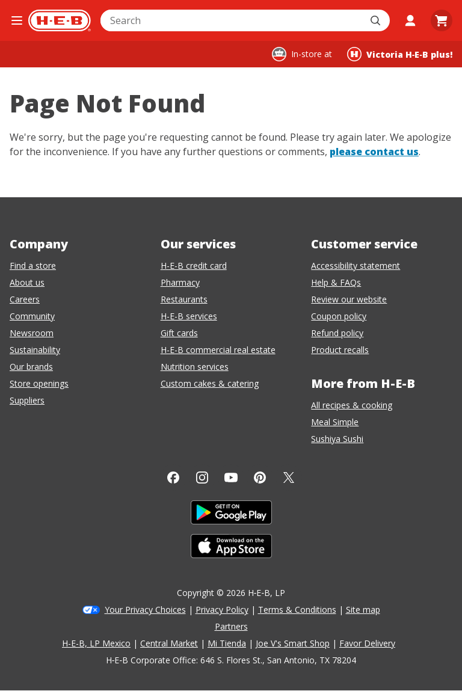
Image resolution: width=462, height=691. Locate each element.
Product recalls (340, 349)
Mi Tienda (227, 643)
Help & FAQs (336, 282)
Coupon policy (338, 316)
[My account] (410, 20)
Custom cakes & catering (210, 383)
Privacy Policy (222, 609)
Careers (25, 299)
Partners (231, 626)
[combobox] (231, 20)
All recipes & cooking (351, 405)
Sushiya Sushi (337, 438)
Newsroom (32, 333)
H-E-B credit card (194, 265)
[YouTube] (231, 477)
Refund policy (337, 333)
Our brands (31, 366)
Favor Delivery (367, 643)
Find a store (33, 265)
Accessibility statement (355, 265)
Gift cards (179, 333)
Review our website (349, 299)
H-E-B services (189, 316)
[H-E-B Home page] (59, 20)
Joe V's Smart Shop (293, 643)
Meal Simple (335, 422)
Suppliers (27, 400)
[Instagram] (202, 477)
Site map (363, 609)
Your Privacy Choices (145, 609)
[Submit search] (376, 20)
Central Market (169, 643)
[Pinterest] (260, 477)
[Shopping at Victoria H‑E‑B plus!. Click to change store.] (399, 54)
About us (27, 282)
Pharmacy (180, 282)
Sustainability (35, 349)
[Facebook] (173, 477)
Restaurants (184, 299)
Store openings (39, 383)
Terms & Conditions (297, 609)
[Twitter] (289, 477)
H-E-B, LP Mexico (96, 643)
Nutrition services (195, 366)
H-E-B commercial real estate (218, 349)
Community (32, 316)
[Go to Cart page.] (441, 20)
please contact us (374, 151)
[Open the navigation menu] (16, 20)
